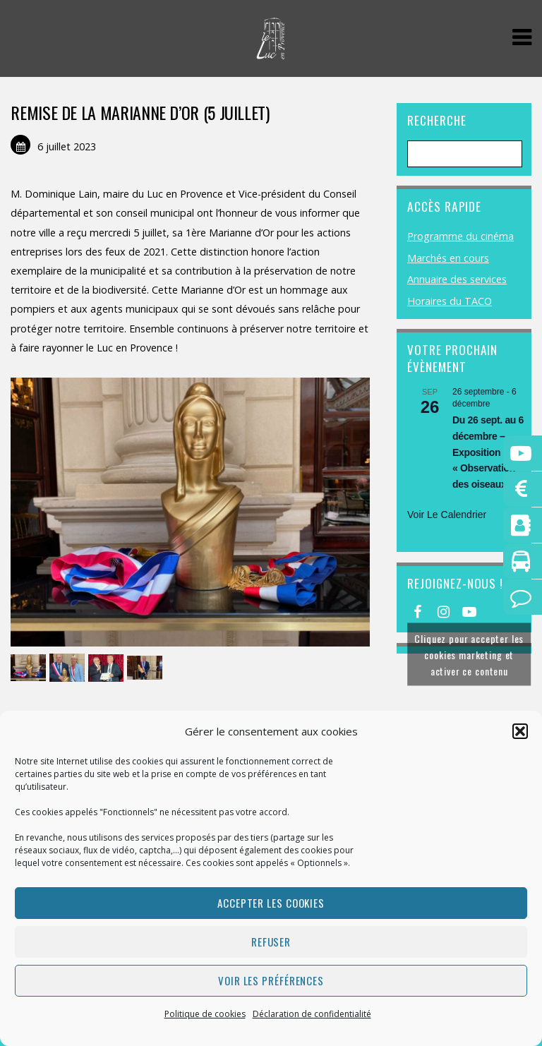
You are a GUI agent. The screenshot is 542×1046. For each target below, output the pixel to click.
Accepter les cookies (271, 902)
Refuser (271, 941)
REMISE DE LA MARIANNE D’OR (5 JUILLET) (140, 112)
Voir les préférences (271, 980)
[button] (520, 731)
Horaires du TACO (449, 301)
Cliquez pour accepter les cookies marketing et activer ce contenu (469, 654)
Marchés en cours (448, 258)
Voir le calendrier (446, 514)
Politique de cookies (205, 1014)
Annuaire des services (457, 279)
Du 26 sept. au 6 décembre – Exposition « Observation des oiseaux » (488, 452)
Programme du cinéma (460, 236)
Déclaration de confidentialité (312, 1014)
